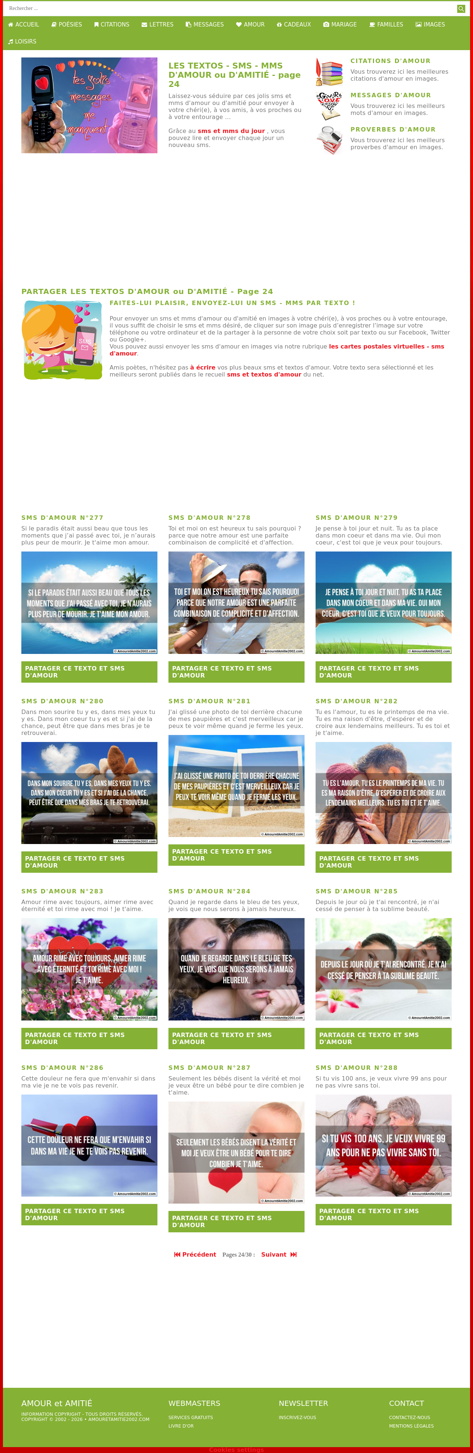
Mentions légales (411, 1426)
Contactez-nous (409, 1417)
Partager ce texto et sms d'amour (75, 672)
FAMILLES (386, 24)
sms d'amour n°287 (209, 1067)
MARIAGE (340, 24)
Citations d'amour (391, 60)
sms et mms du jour (231, 130)
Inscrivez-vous (297, 1417)
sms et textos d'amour (264, 374)
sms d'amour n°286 (62, 1067)
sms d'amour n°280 (62, 701)
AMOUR (250, 24)
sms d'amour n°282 (357, 701)
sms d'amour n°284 (209, 891)
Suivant (279, 1254)
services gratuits (190, 1417)
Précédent (195, 1254)
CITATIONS (112, 24)
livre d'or (181, 1426)
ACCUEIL (23, 24)
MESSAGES (205, 24)
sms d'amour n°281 (209, 701)
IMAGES (430, 24)
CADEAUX (294, 24)
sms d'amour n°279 (357, 517)
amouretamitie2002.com (118, 1419)
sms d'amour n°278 (209, 517)
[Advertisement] (236, 224)
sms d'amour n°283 (62, 891)
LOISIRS (22, 41)
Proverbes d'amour (393, 129)
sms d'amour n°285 (357, 891)
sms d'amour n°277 (62, 517)
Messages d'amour (391, 95)
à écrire (203, 367)
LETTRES (157, 24)
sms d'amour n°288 (357, 1067)
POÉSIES (66, 24)
